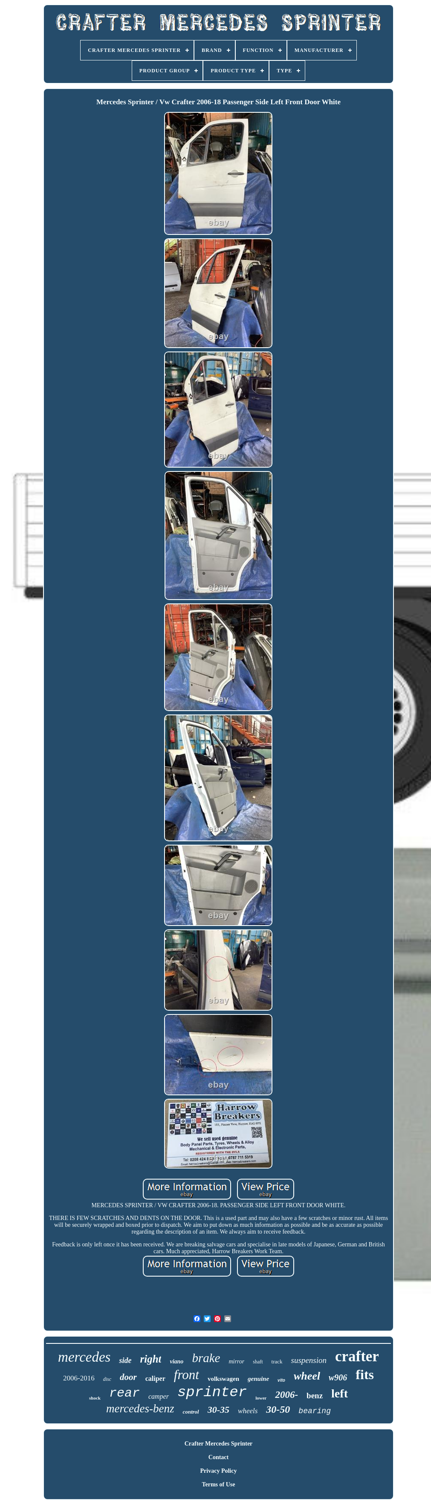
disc (107, 1379)
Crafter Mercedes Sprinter (219, 1443)
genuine (258, 1378)
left (339, 1393)
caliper (155, 1378)
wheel (307, 1376)
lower (260, 1397)
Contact (218, 1457)
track (277, 1361)
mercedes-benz (140, 1408)
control (190, 1412)
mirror (236, 1361)
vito (281, 1380)
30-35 (218, 1409)
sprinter (212, 1392)
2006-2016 (79, 1378)
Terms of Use (218, 1484)
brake (206, 1358)
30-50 (278, 1409)
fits (365, 1374)
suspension (309, 1360)
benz (315, 1395)
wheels (247, 1411)
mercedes (84, 1357)
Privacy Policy (218, 1471)
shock (95, 1397)
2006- (286, 1394)
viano (176, 1361)
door (128, 1377)
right (150, 1359)
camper (158, 1396)
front (186, 1374)
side (125, 1360)
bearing (314, 1411)
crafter (357, 1356)
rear (124, 1393)
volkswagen (223, 1378)
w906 (338, 1377)
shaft (258, 1362)
